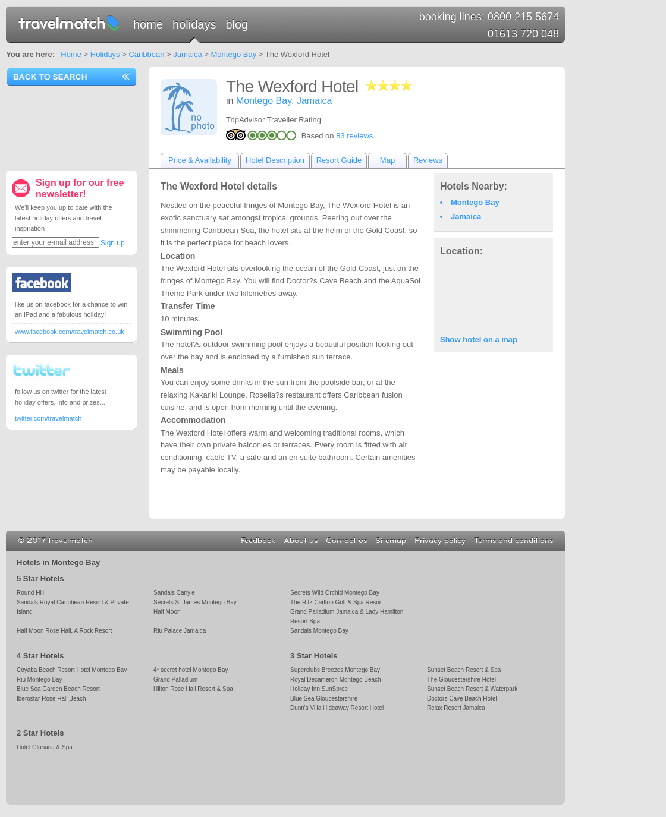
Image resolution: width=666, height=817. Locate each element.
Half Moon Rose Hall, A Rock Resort (64, 630)
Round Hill (30, 592)
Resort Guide (339, 160)
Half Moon (167, 611)
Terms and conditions (513, 540)
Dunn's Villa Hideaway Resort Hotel (337, 708)
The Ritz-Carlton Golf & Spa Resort (336, 602)
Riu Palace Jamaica (179, 630)
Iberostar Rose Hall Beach (51, 698)
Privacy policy (440, 540)
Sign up (112, 243)
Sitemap (390, 540)
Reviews (427, 160)
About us (301, 540)
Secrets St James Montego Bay (195, 602)
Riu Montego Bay (39, 679)
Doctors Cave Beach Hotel (462, 698)
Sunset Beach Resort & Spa (464, 670)
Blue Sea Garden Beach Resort (58, 689)
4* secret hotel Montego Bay (190, 670)
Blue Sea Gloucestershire (323, 698)
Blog (236, 24)
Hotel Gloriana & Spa (45, 747)
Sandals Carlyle (174, 592)
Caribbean (146, 54)
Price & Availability (199, 160)
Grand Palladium (175, 679)
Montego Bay (234, 54)
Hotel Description (275, 160)
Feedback (258, 540)
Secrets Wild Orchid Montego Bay (334, 592)
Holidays (194, 24)
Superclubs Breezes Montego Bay (335, 670)
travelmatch (69, 22)
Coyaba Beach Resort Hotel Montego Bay (72, 670)
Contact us (346, 540)
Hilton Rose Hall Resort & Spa (193, 689)
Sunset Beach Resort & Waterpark (472, 689)
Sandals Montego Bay (319, 630)
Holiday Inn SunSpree (319, 689)
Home (148, 24)
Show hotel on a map (478, 339)
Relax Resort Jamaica (456, 708)
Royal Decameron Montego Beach (335, 679)
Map (387, 160)
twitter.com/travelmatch (48, 418)
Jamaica (187, 54)
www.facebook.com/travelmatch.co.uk (69, 331)
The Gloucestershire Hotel (461, 679)
